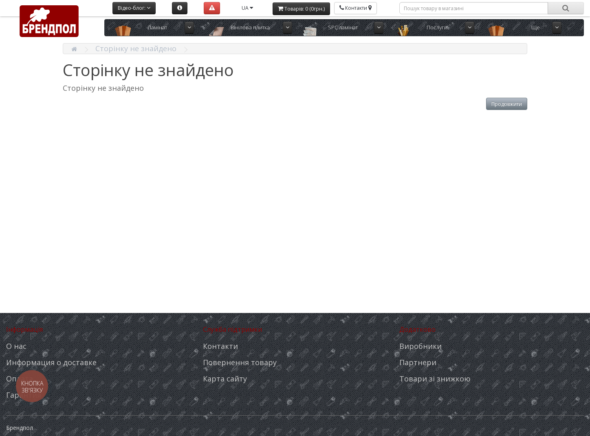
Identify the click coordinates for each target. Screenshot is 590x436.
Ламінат (157, 27)
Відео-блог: (134, 7)
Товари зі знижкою (435, 378)
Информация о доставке (51, 362)
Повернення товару (240, 362)
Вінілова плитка (250, 27)
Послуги (437, 27)
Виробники (420, 346)
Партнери (417, 362)
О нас (16, 346)
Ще (535, 27)
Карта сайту (225, 378)
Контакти (220, 346)
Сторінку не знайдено (135, 48)
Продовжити (506, 104)
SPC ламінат (343, 27)
